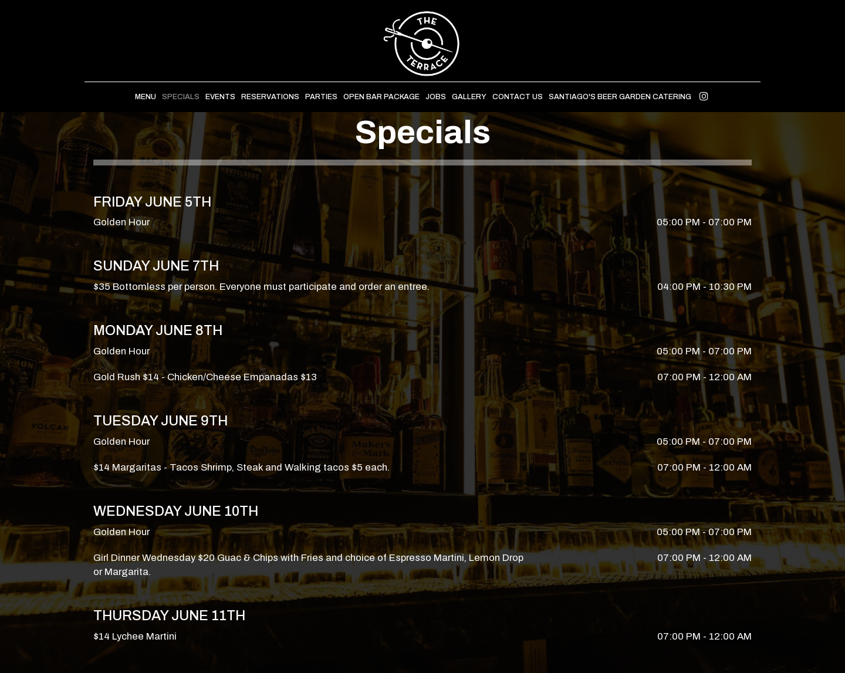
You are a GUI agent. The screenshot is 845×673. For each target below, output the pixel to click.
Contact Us (517, 97)
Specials (181, 97)
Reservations (270, 97)
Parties (321, 97)
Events (220, 97)
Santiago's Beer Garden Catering (620, 97)
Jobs (435, 97)
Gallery (469, 97)
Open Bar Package (381, 97)
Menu (145, 97)
